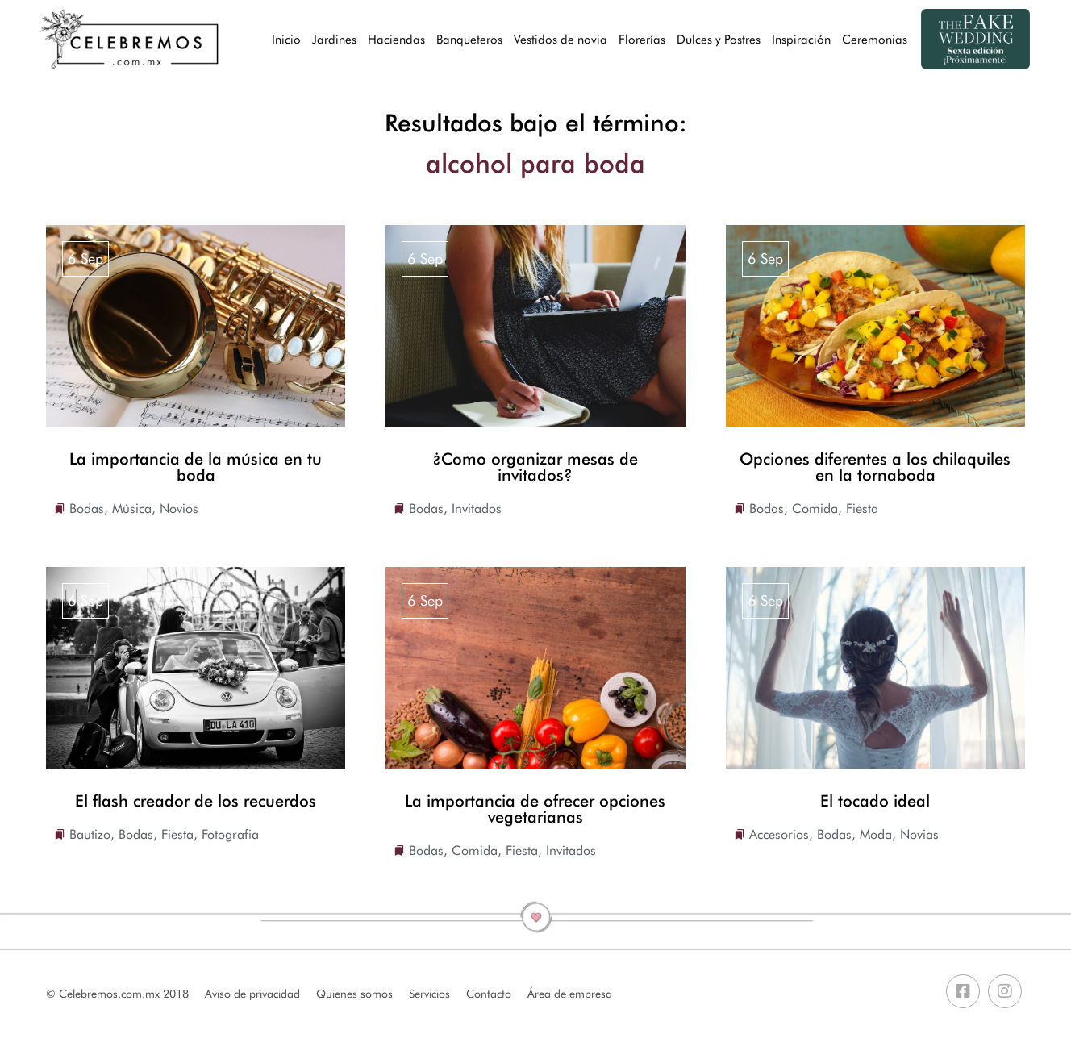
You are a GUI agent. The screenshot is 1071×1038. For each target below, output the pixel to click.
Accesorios (779, 834)
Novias (919, 834)
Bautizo (89, 834)
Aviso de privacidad (252, 993)
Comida (815, 508)
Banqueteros (469, 39)
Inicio (286, 39)
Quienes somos (354, 993)
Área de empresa (569, 993)
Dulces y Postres (719, 39)
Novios (179, 508)
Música (132, 508)
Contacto (488, 993)
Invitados (477, 508)
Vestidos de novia (560, 39)
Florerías (642, 39)
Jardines (334, 39)
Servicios (429, 993)
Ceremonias (874, 39)
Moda (876, 834)
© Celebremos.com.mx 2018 (117, 993)
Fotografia (230, 834)
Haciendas (396, 39)
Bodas (86, 508)
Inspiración (801, 39)
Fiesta (862, 508)
